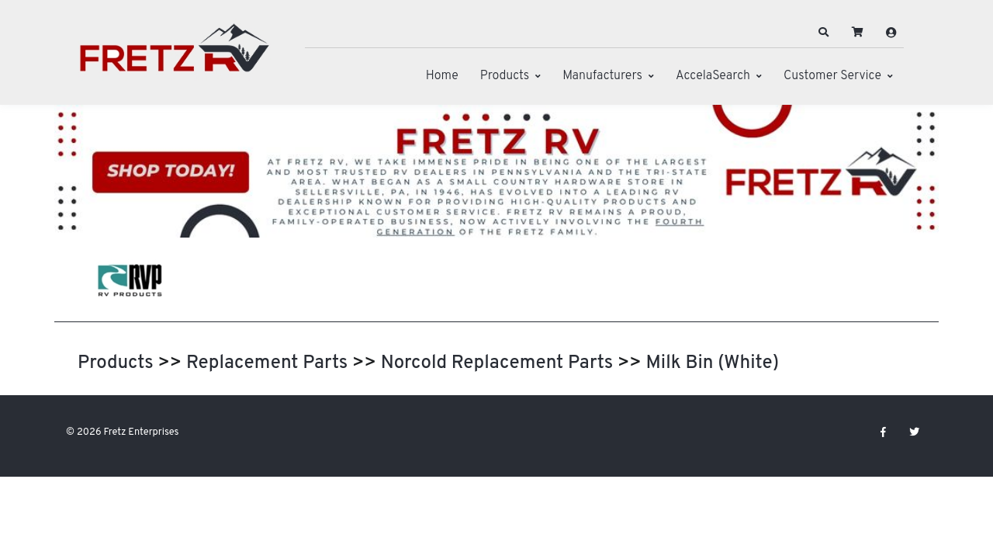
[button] (823, 32)
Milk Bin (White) (712, 363)
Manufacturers (602, 76)
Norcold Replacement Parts (497, 363)
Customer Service (832, 76)
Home (442, 76)
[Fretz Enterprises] (175, 56)
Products (504, 76)
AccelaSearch (713, 76)
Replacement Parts (267, 363)
